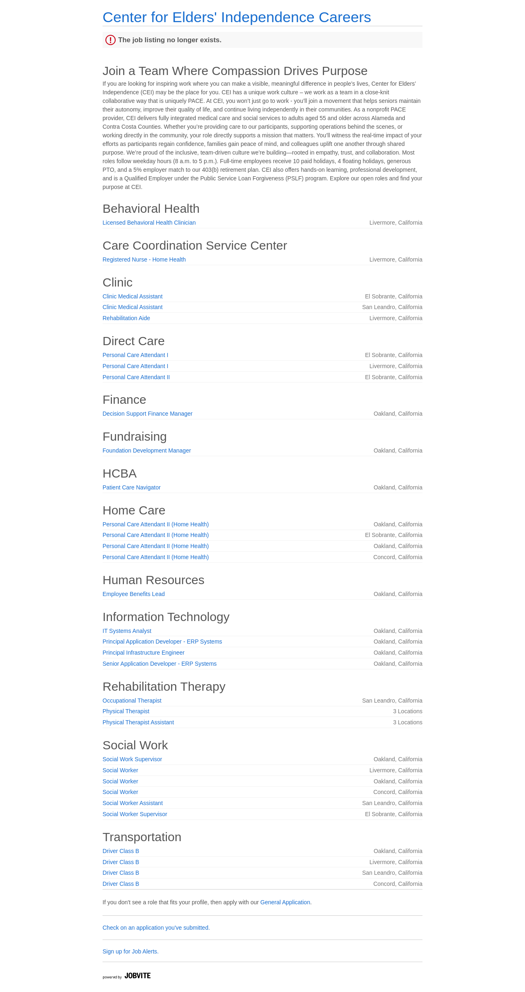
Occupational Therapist (132, 700)
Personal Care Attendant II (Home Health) (156, 524)
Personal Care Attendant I (135, 355)
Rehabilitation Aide (126, 318)
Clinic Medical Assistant (132, 296)
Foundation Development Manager (147, 450)
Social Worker (120, 770)
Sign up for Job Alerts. (131, 951)
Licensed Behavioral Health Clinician (149, 222)
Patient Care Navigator (132, 487)
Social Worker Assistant (133, 803)
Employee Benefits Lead (134, 594)
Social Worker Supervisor (135, 814)
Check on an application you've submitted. (156, 927)
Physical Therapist (126, 711)
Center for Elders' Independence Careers (237, 17)
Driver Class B (121, 851)
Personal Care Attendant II (136, 377)
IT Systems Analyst (127, 631)
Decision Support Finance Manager (147, 413)
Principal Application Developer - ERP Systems (162, 641)
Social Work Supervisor (132, 759)
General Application (285, 902)
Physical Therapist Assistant (138, 722)
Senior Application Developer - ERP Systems (160, 663)
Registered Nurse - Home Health (144, 259)
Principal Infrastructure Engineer (144, 652)
